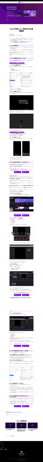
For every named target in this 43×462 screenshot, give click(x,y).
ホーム (6, 436)
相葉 (12, 34)
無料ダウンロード (17, 215)
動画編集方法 (21, 35)
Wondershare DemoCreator (27, 166)
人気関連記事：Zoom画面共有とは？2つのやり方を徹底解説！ (17, 262)
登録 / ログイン (9, 414)
